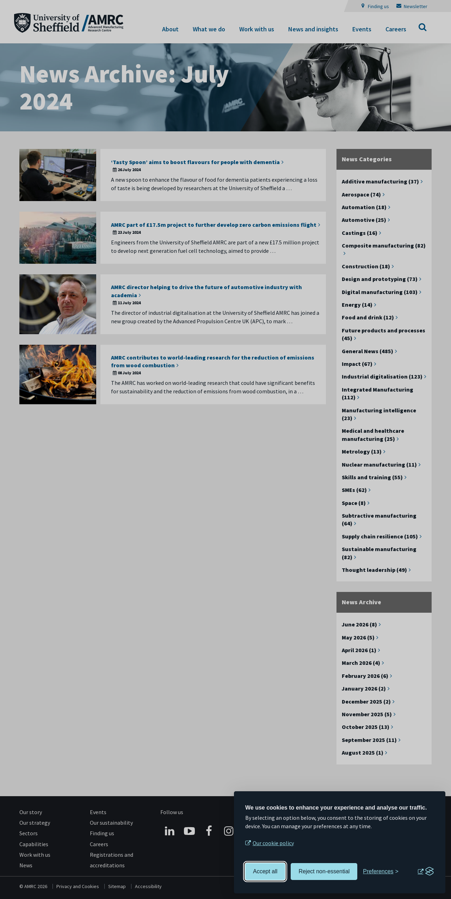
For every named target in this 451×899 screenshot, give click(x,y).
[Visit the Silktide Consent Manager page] (425, 871)
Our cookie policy (273, 843)
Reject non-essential (324, 871)
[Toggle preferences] (381, 871)
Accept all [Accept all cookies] (265, 871)
